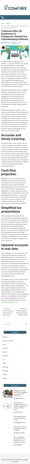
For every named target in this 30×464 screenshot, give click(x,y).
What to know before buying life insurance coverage (20, 428)
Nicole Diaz (6, 43)
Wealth (4, 378)
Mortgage (5, 371)
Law (3, 359)
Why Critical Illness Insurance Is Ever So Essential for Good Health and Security (19, 439)
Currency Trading (7, 341)
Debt (3, 344)
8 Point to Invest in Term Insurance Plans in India (8, 313)
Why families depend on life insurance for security (20, 418)
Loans (4, 363)
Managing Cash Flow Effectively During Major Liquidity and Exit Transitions (20, 393)
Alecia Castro (19, 398)
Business (5, 337)
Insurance (5, 356)
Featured (5, 348)
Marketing (5, 367)
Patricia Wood (20, 433)
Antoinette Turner (21, 422)
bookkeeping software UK (9, 302)
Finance (4, 352)
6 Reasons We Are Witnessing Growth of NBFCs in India (21, 313)
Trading (4, 374)
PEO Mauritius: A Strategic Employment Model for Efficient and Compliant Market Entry (20, 406)
